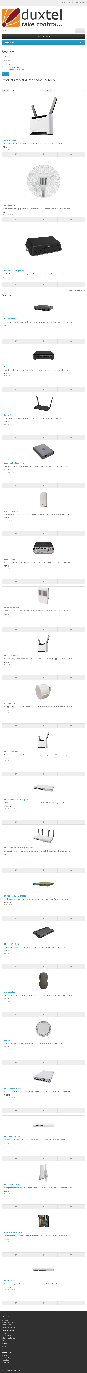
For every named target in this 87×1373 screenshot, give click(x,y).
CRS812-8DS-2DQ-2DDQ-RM (16, 799)
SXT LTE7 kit (9, 703)
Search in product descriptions (13, 70)
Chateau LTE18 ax (11, 140)
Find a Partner (6, 1336)
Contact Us (63, 3)
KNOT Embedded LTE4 (14, 463)
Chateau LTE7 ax (11, 655)
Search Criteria (6, 56)
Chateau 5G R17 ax (12, 751)
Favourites (5, 1360)
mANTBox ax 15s (11, 1184)
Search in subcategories (11, 67)
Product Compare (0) (10, 85)
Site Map (4, 1340)
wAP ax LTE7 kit (11, 511)
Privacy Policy (6, 1325)
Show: (48, 90)
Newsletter (5, 1362)
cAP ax (7, 1040)
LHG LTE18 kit (9, 205)
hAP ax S (8, 367)
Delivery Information (8, 1322)
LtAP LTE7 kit (10, 559)
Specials (4, 1349)
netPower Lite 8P (11, 607)
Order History (6, 1358)
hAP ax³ (7, 415)
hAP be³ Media (10, 319)
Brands (4, 1347)
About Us (5, 1320)
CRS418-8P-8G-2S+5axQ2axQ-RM (18, 848)
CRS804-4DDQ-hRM (12, 1088)
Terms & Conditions (8, 1327)
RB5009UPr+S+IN (11, 944)
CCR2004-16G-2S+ (12, 1136)
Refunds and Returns (8, 1338)
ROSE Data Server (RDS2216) (16, 896)
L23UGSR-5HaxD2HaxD (14, 1232)
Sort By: (5, 90)
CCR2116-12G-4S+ (12, 1280)
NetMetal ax (9, 992)
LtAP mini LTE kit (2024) (13, 270)
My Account (5, 1355)
